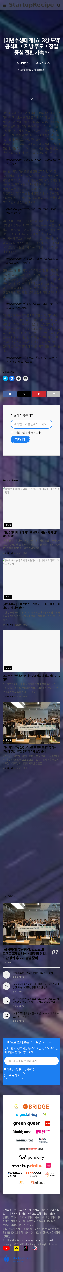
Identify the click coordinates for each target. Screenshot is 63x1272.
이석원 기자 (25, 62)
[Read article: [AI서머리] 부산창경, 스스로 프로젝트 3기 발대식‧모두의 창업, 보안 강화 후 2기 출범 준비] (31, 723)
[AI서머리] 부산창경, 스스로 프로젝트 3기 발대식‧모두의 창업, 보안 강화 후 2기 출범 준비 (31, 749)
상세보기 (35, 432)
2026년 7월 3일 (21, 768)
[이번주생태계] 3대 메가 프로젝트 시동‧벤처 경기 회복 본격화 (30, 534)
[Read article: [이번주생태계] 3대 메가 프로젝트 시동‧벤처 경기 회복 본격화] (31, 508)
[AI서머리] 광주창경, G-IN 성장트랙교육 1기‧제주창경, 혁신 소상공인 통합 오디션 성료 (36, 985)
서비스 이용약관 (40, 1209)
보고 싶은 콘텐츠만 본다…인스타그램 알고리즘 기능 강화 (31, 677)
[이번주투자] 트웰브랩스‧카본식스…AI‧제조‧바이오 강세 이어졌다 (31, 606)
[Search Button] (58, 5)
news (8, 525)
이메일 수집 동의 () (26, 432)
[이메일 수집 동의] (12, 432)
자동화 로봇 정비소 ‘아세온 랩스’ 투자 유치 (33, 972)
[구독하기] (14, 1075)
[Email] (31, 424)
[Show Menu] (4, 5)
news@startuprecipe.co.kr (39, 1240)
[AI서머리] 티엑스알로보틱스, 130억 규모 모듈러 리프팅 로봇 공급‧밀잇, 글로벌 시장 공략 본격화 (36, 1000)
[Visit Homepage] (31, 5)
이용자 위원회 (49, 1213)
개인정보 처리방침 (22, 1209)
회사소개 (7, 1209)
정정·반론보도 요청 (31, 1213)
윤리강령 (15, 1213)
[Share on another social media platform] (54, 394)
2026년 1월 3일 (43, 62)
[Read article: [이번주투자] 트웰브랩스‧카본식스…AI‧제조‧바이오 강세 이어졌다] (31, 579)
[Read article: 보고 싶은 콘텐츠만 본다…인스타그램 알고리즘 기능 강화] (31, 651)
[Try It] (20, 439)
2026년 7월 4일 (21, 553)
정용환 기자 (9, 696)
